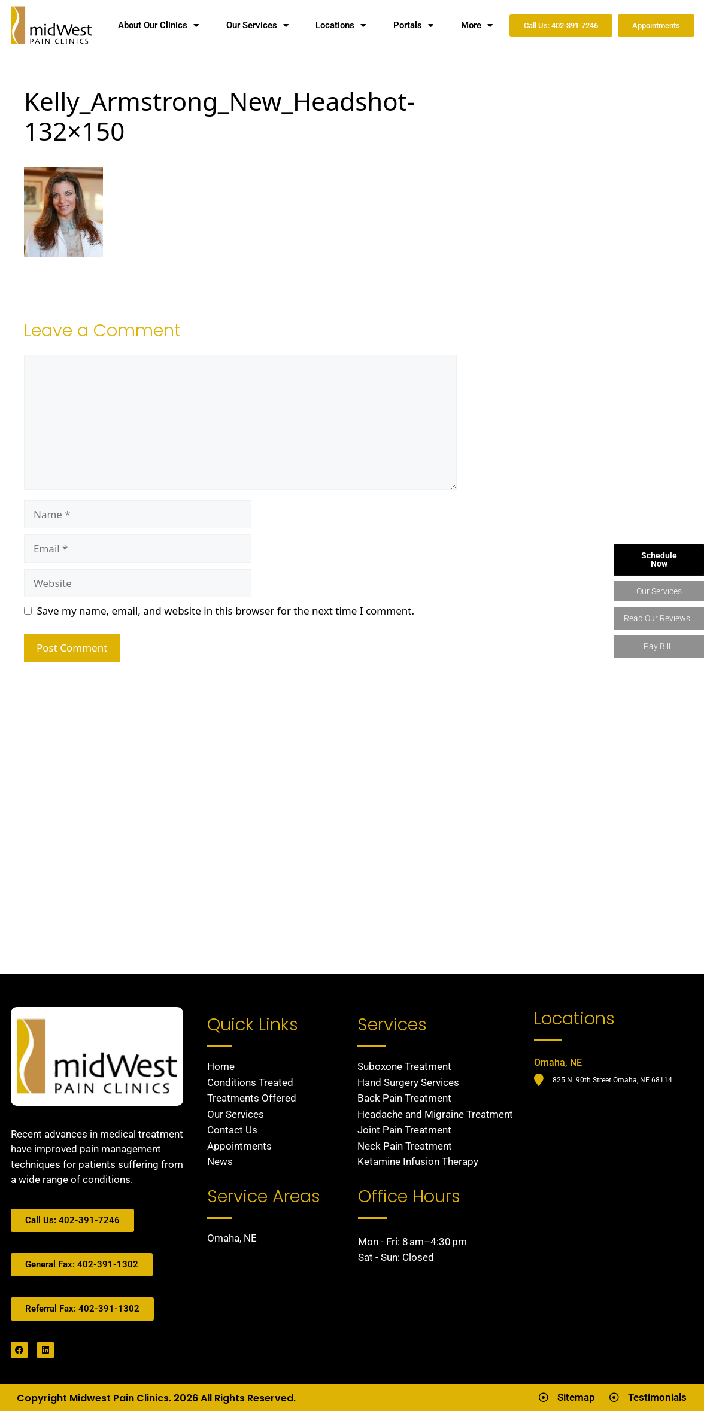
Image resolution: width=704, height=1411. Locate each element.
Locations (340, 25)
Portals (413, 25)
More (477, 25)
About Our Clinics (158, 25)
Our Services (257, 25)
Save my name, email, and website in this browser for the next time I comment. (225, 611)
